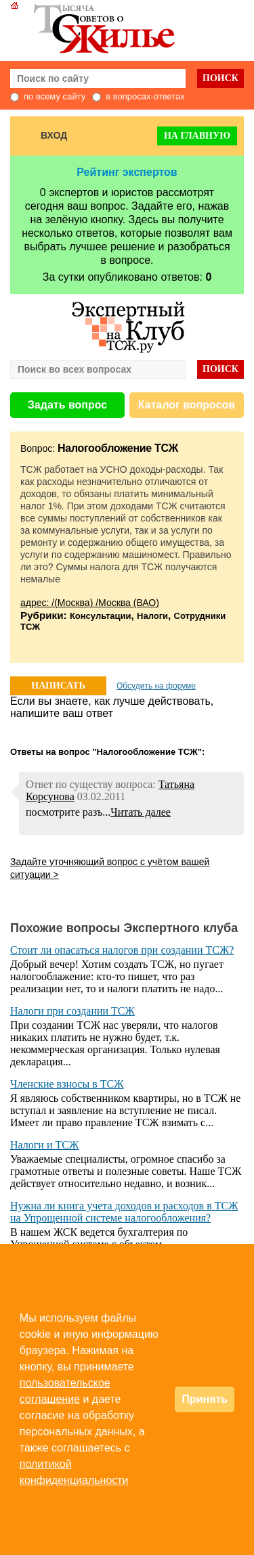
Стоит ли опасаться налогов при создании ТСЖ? (122, 950)
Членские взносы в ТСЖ (67, 1084)
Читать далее (140, 812)
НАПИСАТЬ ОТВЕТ (58, 687)
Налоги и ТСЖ (44, 1145)
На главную (197, 136)
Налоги (152, 616)
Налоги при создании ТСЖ (72, 1011)
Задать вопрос (67, 405)
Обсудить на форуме (156, 686)
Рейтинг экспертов (127, 172)
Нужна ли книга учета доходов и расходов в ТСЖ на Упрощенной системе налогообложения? (124, 1212)
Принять (205, 1399)
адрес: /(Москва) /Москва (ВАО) (89, 602)
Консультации (100, 616)
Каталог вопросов (186, 405)
